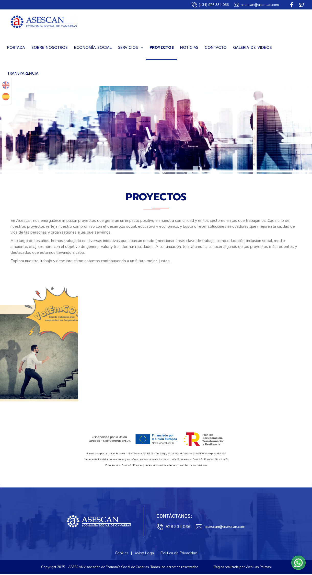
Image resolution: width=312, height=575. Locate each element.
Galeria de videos (252, 48)
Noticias (189, 48)
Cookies (122, 553)
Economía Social (93, 48)
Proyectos (161, 48)
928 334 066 (174, 527)
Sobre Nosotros (49, 48)
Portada (16, 48)
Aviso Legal (144, 553)
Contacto (216, 48)
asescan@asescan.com (256, 4)
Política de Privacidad (179, 553)
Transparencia (23, 74)
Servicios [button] (130, 48)
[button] (298, 563)
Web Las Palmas (258, 568)
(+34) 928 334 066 (210, 4)
